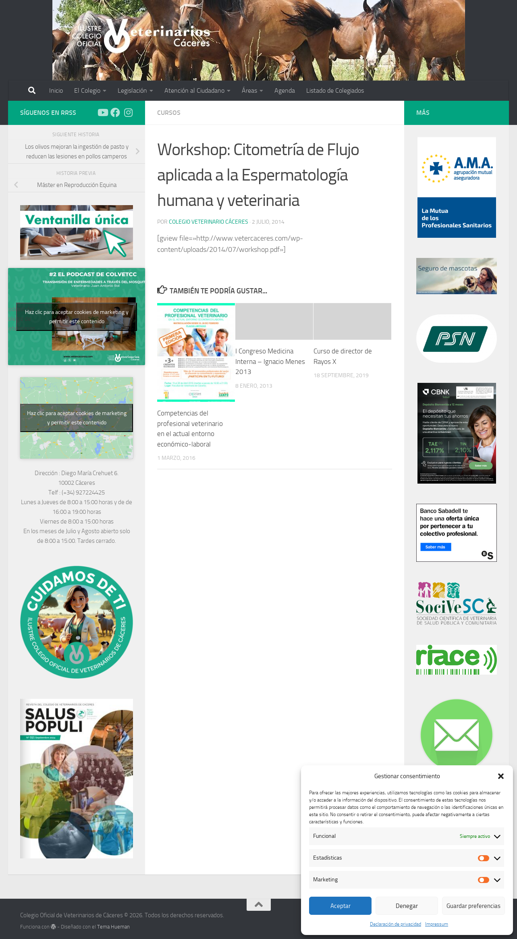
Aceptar (340, 906)
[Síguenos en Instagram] (128, 112)
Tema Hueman (113, 927)
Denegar (407, 906)
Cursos (169, 112)
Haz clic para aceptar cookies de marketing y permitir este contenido (77, 317)
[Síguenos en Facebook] (115, 112)
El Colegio (87, 90)
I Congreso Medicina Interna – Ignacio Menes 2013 (270, 361)
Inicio (56, 90)
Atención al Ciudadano (194, 90)
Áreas (249, 90)
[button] (501, 776)
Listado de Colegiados (335, 90)
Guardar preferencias (473, 906)
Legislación (132, 90)
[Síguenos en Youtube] (102, 112)
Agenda (284, 90)
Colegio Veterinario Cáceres (208, 221)
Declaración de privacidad (395, 924)
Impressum (436, 924)
